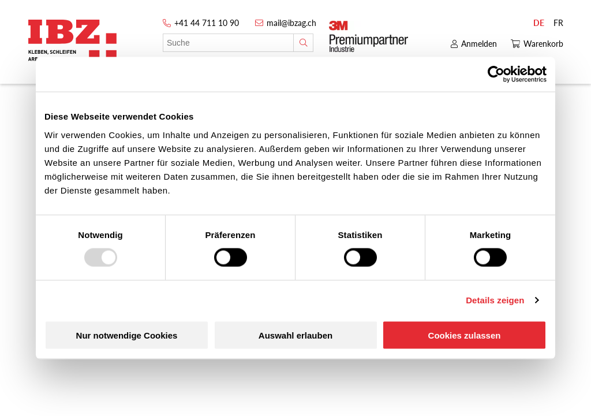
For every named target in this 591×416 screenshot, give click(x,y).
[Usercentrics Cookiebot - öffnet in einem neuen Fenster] (496, 74)
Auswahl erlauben (295, 335)
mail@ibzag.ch (291, 23)
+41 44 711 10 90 (206, 23)
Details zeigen (495, 300)
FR (558, 23)
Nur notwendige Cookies (127, 335)
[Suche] (303, 43)
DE (538, 23)
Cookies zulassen (464, 335)
